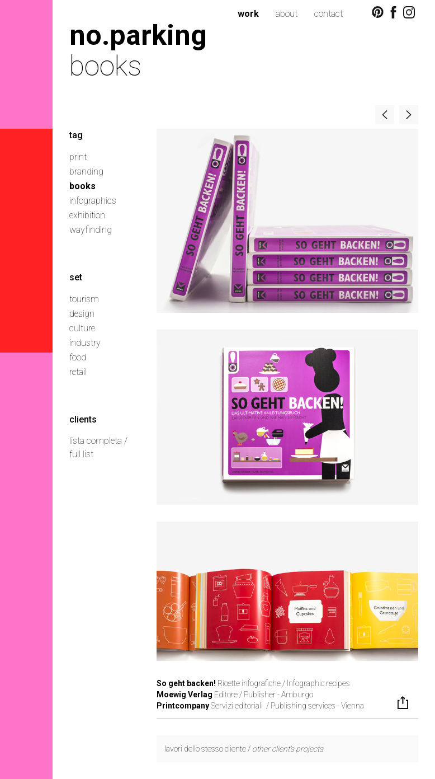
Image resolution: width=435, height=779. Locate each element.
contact (328, 13)
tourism (84, 299)
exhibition (87, 215)
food (77, 357)
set (75, 277)
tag (76, 135)
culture (82, 328)
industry (85, 342)
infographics (92, 200)
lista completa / (98, 440)
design (81, 313)
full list (81, 454)
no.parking (138, 35)
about (286, 13)
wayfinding (90, 229)
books (82, 186)
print (78, 157)
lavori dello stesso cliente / (243, 748)
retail (78, 372)
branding (86, 171)
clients (83, 419)
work (248, 13)
